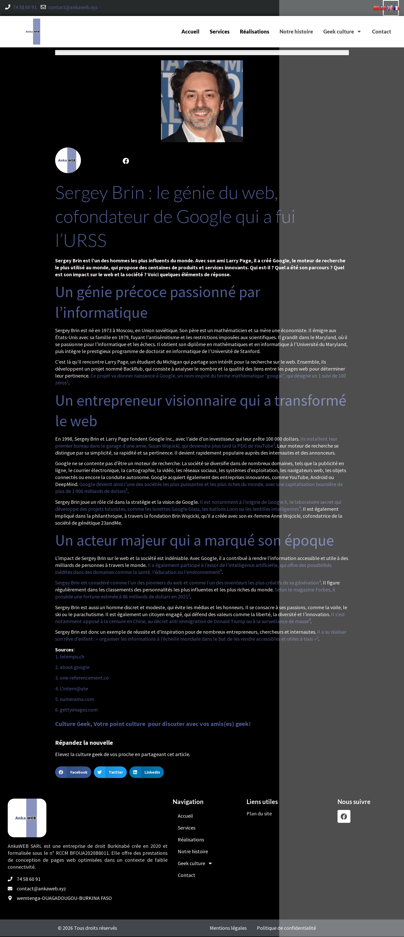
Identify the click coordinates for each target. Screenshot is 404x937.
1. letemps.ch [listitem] (69, 657)
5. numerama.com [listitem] (74, 699)
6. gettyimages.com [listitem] (76, 710)
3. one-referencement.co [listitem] (82, 678)
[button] (73, 773)
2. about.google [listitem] (72, 667)
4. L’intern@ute (71, 688)
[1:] (68, 383)
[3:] (127, 491)
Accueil (190, 32)
